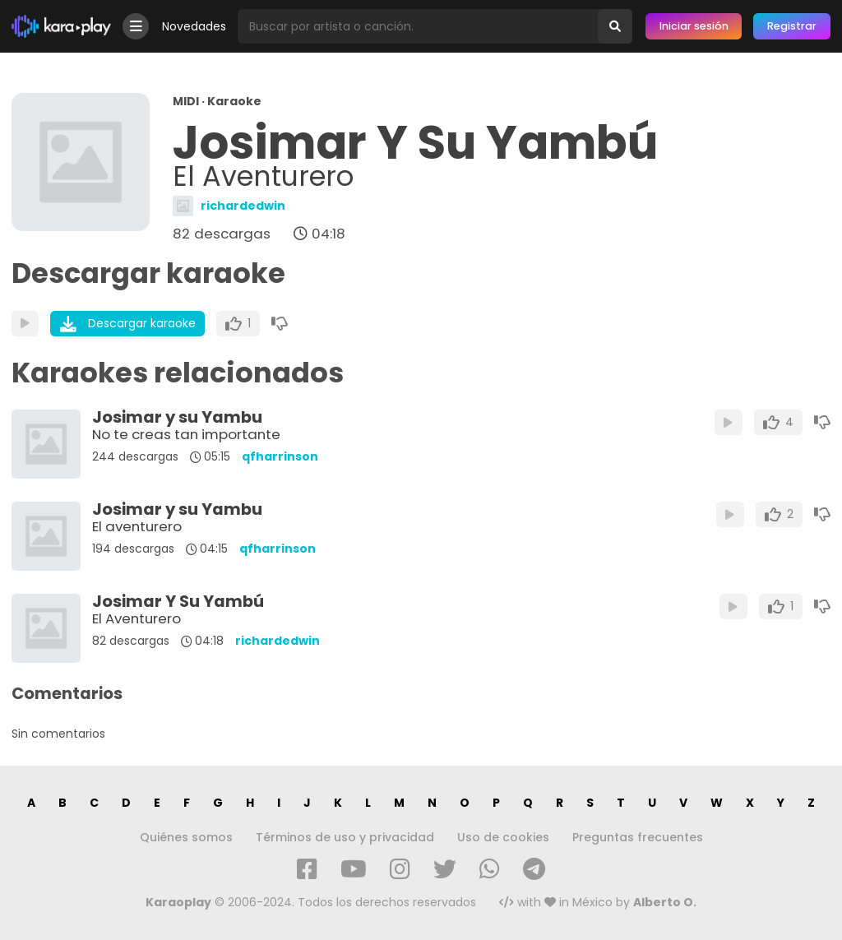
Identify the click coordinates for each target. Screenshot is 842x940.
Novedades (194, 26)
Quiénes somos (186, 837)
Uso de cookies (503, 837)
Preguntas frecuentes (637, 837)
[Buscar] (615, 26)
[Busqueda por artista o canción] (418, 26)
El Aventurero (136, 618)
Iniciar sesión (694, 26)
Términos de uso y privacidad (345, 837)
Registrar (792, 26)
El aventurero (137, 526)
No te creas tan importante (186, 434)
